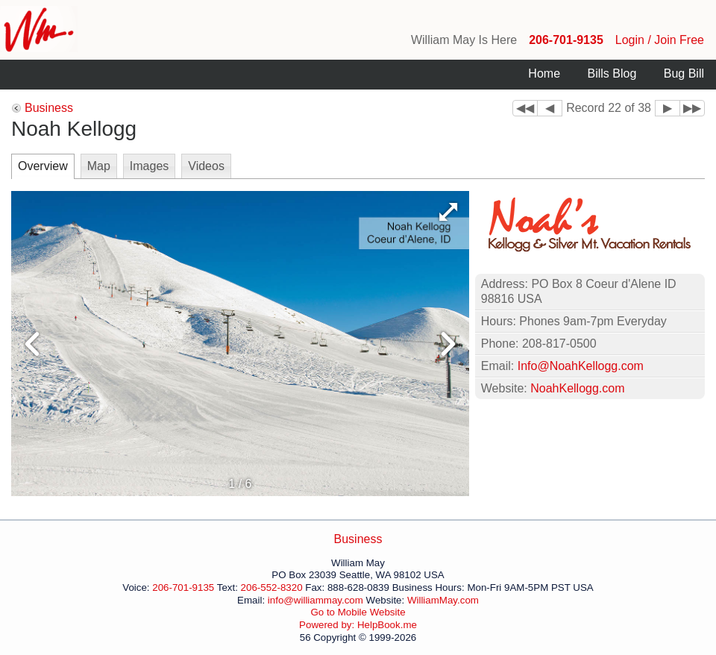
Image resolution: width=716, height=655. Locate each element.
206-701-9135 (566, 40)
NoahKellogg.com (577, 388)
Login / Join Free (659, 40)
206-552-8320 (272, 587)
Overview (43, 166)
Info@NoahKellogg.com (581, 366)
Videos (206, 166)
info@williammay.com (315, 600)
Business (49, 107)
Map (98, 166)
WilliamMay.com (443, 600)
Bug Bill (684, 73)
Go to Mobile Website (357, 612)
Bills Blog (611, 73)
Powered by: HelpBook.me (358, 624)
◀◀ (525, 107)
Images (149, 166)
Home (544, 73)
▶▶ (692, 107)
